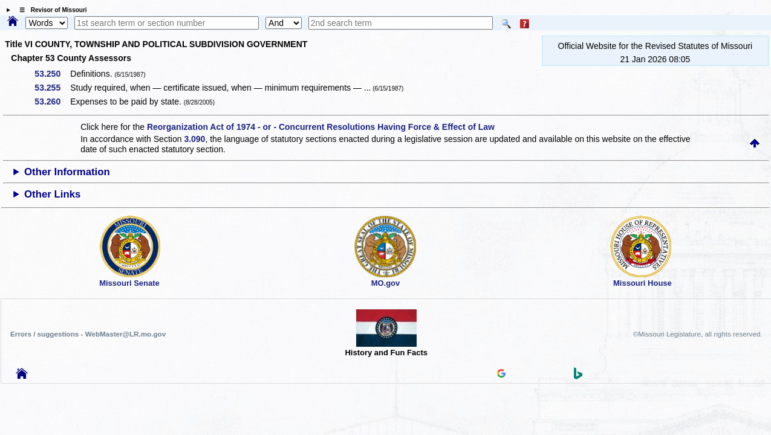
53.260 (51, 101)
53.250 (51, 74)
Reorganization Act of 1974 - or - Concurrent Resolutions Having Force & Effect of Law (321, 127)
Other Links (52, 194)
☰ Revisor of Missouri (50, 10)
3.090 (194, 139)
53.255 (51, 87)
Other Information (67, 172)
